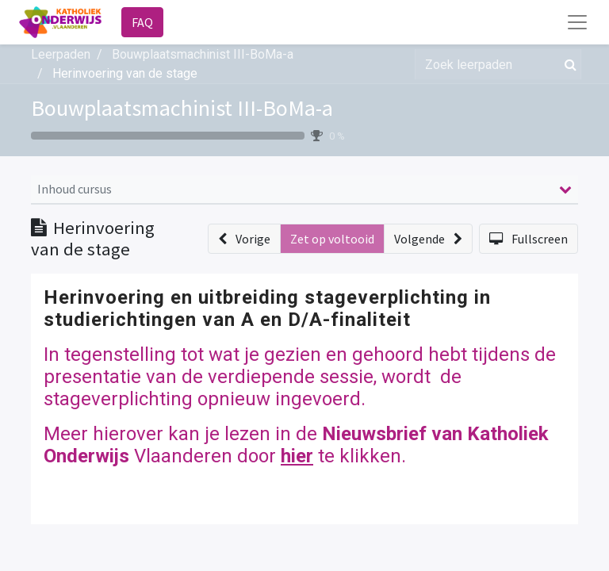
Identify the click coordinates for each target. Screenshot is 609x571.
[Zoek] (567, 64)
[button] (244, 239)
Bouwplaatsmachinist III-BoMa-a (182, 108)
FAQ (142, 22)
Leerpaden (60, 54)
